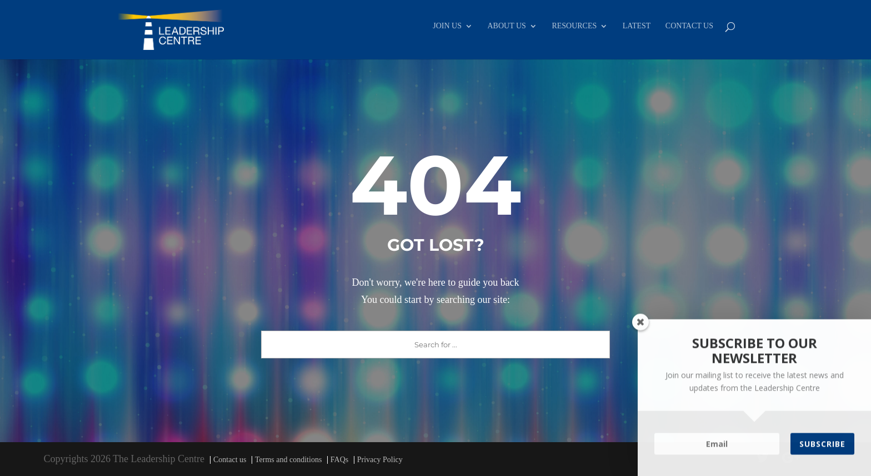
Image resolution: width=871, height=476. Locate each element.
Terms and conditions (288, 459)
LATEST (637, 26)
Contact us (230, 459)
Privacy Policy (380, 459)
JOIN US (447, 26)
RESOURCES (574, 26)
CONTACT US (689, 26)
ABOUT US (507, 26)
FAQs (339, 459)
